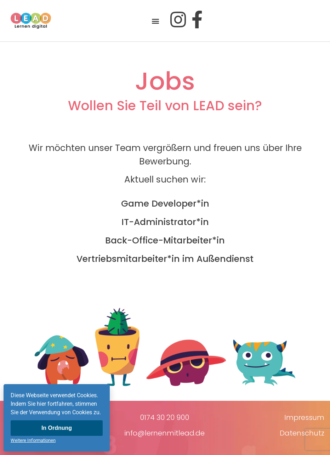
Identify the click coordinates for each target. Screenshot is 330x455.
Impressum (304, 417)
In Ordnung (56, 428)
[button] (155, 21)
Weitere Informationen (33, 440)
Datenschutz (302, 433)
